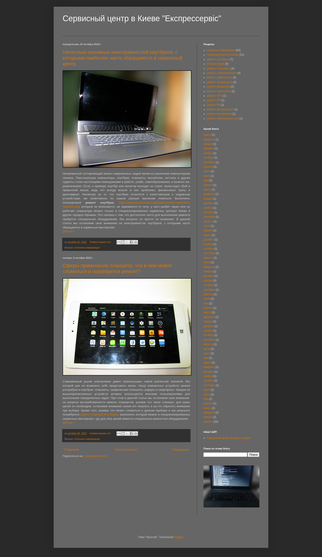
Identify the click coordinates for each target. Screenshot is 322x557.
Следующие (71, 449)
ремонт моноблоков (219, 113)
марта (207, 134)
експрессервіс (215, 63)
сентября (209, 162)
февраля (209, 139)
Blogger (178, 537)
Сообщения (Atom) (95, 456)
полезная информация (87, 247)
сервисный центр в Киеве (223, 54)
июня (206, 175)
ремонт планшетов (218, 68)
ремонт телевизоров (219, 82)
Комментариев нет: (101, 242)
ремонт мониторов (218, 86)
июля (206, 171)
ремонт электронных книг (223, 118)
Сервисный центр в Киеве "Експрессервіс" (142, 18)
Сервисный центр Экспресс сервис (229, 438)
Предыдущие (180, 449)
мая (205, 180)
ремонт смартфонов (219, 77)
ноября (207, 153)
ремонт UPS (214, 95)
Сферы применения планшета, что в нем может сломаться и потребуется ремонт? (117, 268)
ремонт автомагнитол (220, 109)
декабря (208, 148)
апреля (207, 185)
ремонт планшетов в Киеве (99, 414)
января (207, 144)
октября (208, 157)
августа (208, 166)
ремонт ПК (213, 104)
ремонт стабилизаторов (222, 73)
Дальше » (69, 231)
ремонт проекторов (219, 91)
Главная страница (125, 449)
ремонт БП (213, 100)
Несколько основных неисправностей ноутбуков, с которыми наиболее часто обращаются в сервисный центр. (122, 58)
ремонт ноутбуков (218, 59)
